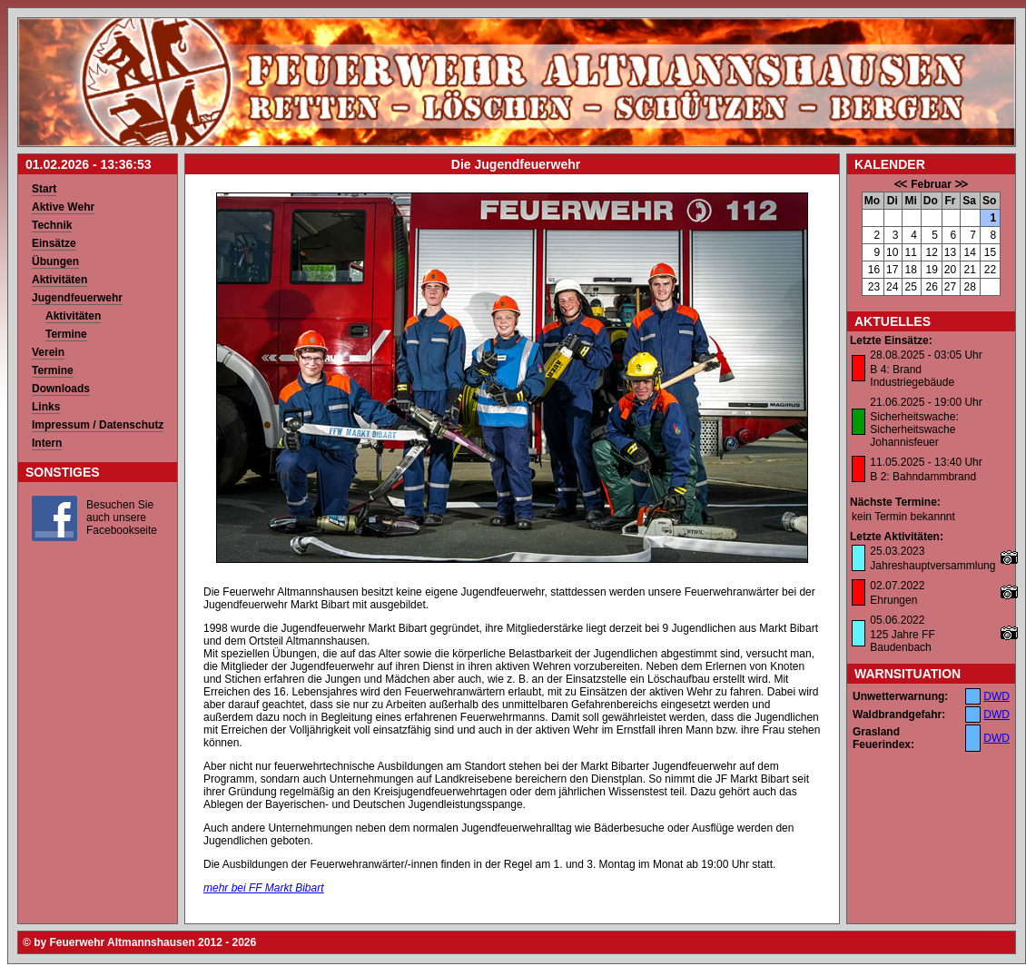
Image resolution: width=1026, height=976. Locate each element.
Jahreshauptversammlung (932, 565)
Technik (52, 225)
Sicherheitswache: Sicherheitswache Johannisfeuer (914, 429)
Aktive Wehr (63, 207)
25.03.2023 (897, 551)
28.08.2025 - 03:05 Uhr (926, 355)
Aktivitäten (59, 279)
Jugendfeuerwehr (77, 297)
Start (44, 188)
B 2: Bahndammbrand (923, 476)
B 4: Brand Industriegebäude (912, 376)
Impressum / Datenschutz (97, 425)
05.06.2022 (897, 620)
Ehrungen (893, 600)
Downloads (61, 388)
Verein (48, 352)
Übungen (55, 261)
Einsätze (54, 243)
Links (46, 406)
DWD (996, 696)
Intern (47, 443)
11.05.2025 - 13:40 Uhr (926, 462)
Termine (66, 334)
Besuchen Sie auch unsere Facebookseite (121, 517)
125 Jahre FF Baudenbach (902, 641)
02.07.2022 (897, 585)
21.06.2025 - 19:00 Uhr (926, 402)
